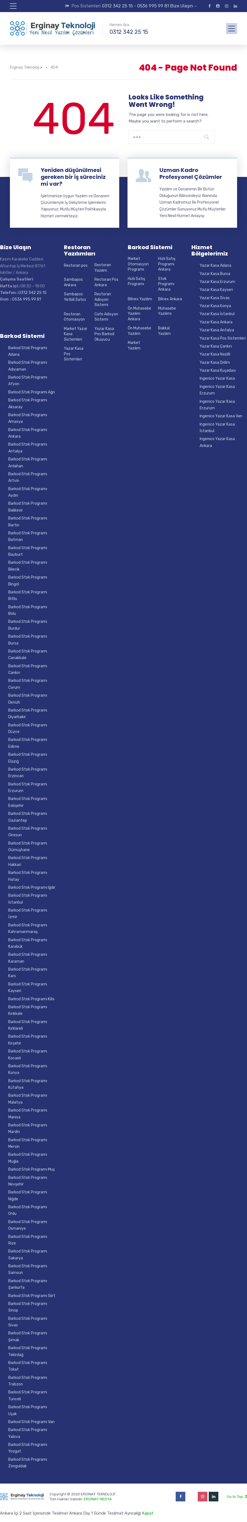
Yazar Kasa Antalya (217, 330)
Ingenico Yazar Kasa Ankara (217, 442)
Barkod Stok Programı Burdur (27, 625)
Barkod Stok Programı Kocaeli (27, 1054)
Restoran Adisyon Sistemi (102, 299)
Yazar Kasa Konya (215, 306)
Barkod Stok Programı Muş (31, 1169)
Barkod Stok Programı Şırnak (27, 1336)
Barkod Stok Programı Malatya (27, 1098)
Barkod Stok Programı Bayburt (27, 551)
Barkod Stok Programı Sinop (27, 1307)
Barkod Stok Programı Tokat (27, 1366)
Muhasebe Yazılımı (167, 311)
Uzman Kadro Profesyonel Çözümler (190, 173)
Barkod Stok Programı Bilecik (27, 565)
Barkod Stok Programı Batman (27, 536)
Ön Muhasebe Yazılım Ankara (139, 313)
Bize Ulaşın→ (183, 6)
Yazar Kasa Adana (215, 265)
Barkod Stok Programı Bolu (27, 610)
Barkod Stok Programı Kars (27, 972)
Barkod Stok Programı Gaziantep (27, 817)
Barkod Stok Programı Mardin (27, 1128)
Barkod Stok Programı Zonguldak (27, 1462)
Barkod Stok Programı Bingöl (27, 580)
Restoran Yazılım (102, 268)
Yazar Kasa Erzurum (217, 281)
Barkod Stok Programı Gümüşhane (27, 846)
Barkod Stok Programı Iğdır (31, 887)
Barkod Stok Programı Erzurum (27, 787)
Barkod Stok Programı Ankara (27, 433)
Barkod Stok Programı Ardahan (27, 462)
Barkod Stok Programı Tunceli (27, 1395)
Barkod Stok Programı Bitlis (27, 595)
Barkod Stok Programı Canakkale (27, 654)
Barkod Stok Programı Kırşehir (27, 1039)
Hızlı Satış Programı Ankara (166, 264)
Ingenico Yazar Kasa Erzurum (217, 390)
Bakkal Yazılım (164, 331)
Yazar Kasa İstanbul (217, 314)
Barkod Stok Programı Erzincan (27, 772)
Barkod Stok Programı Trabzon (27, 1381)
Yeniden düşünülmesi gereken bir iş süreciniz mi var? (73, 177)
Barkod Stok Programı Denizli (27, 698)
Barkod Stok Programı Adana (27, 351)
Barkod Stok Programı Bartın (27, 521)
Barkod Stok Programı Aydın (27, 492)
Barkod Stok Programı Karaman (27, 957)
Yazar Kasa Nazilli (215, 354)
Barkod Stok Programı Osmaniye (27, 1225)
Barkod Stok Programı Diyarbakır (27, 713)
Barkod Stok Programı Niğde (27, 1195)
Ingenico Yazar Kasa (217, 378)
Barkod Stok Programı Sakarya (27, 1254)
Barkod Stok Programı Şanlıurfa (27, 1284)
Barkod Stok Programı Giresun (27, 831)
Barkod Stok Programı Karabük (27, 943)
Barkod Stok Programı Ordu (27, 1210)
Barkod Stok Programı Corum (27, 684)
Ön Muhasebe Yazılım (139, 331)
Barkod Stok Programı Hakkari (27, 861)
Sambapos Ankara (73, 282)
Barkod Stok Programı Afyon (27, 380)
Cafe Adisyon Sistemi (106, 317)
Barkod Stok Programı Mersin (27, 1143)
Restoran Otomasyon (74, 317)
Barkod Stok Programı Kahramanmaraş (27, 928)
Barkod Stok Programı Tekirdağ (27, 1351)
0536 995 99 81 (153, 6)
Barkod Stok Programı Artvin (27, 477)
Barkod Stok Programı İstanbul (27, 898)
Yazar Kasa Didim (215, 362)
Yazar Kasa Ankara (216, 322)
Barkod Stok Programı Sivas (27, 1321)
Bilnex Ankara (170, 299)
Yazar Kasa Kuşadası (218, 370)
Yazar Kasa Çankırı (216, 346)
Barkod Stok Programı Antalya (27, 447)
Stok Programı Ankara (166, 284)
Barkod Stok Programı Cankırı (27, 669)
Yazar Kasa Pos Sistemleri (73, 354)
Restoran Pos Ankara (106, 282)
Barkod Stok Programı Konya (27, 1069)
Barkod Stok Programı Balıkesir (27, 506)
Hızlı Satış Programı (136, 281)
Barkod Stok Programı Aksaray (27, 403)
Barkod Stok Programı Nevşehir (27, 1181)
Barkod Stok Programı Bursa (27, 639)
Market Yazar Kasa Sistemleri (75, 334)
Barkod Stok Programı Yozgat (27, 1448)
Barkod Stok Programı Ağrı (31, 392)
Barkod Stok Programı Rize (27, 1240)
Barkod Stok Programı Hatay (27, 876)
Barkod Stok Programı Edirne (27, 743)
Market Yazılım (134, 345)
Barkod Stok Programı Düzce (27, 728)
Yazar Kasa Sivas (215, 298)
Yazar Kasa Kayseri (216, 289)
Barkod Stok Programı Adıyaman (27, 365)
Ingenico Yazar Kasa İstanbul (217, 427)
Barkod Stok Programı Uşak (27, 1410)
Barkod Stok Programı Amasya (27, 418)
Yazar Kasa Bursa (215, 273)
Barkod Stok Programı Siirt (31, 1295)
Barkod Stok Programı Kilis (31, 999)
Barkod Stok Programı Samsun (27, 1269)
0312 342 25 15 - (119, 6)
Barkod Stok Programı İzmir (27, 913)
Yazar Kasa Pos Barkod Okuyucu (104, 334)
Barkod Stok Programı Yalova (27, 1433)
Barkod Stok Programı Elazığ (27, 757)
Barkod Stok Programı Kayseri (27, 987)
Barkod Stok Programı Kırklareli (27, 1025)
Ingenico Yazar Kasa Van (221, 416)
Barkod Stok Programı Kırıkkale (27, 1010)
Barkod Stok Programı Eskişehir (27, 802)
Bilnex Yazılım (140, 299)
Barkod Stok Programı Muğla (27, 1157)
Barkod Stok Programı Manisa (27, 1113)
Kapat (147, 1513)
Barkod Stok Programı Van (31, 1422)
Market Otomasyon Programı (138, 264)
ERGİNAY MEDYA (98, 1499)
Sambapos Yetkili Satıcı (75, 297)
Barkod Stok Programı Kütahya (27, 1084)
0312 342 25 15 (129, 32)
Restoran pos (76, 265)
